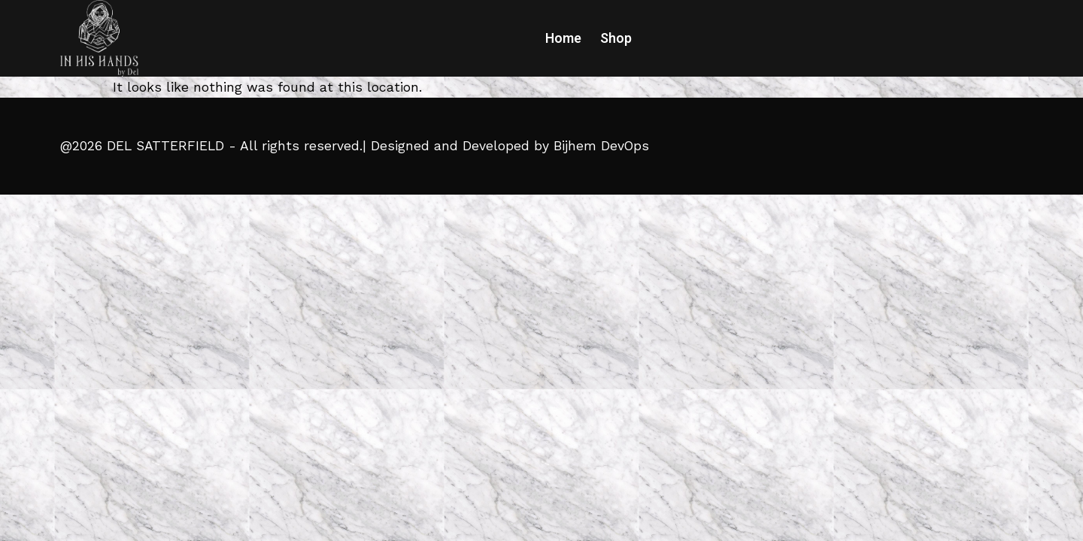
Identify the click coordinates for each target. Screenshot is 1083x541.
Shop (616, 38)
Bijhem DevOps (601, 145)
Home (563, 38)
